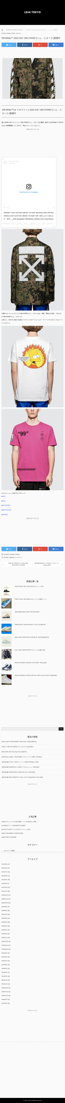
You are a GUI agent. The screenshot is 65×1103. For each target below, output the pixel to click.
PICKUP (13, 33)
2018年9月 (4, 999)
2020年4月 (4, 926)
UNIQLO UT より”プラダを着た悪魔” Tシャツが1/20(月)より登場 (19, 821)
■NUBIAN (5, 514)
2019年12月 (5, 941)
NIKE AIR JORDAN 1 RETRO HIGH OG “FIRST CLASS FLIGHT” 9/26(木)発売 (36, 675)
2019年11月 (5, 945)
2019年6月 (4, 964)
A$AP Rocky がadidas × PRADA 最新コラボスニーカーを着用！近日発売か (22, 757)
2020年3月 (4, 930)
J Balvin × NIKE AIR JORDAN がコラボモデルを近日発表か (18, 746)
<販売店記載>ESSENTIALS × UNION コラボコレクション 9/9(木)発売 (20, 767)
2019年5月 (4, 968)
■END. (4, 501)
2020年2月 (4, 933)
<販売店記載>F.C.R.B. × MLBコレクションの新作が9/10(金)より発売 (20, 762)
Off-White (8, 33)
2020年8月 (4, 910)
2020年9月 (4, 906)
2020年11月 (5, 899)
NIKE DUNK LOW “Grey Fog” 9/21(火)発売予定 (14, 752)
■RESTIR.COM (6, 510)
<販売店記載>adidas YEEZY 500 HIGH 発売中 (27, 612)
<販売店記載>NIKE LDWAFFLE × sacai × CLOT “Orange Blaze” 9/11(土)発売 (22, 777)
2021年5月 (4, 876)
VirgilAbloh (11, 557)
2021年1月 (4, 891)
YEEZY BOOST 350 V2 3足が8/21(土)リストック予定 (29, 586)
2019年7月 (4, 961)
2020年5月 (4, 922)
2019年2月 (4, 980)
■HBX (3, 496)
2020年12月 (5, 895)
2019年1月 (4, 984)
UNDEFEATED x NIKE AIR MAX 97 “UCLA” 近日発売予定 (30, 624)
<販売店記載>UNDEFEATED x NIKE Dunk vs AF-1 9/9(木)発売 (18, 772)
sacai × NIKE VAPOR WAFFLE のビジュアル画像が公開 (30, 650)
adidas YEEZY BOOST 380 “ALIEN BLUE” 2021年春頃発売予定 (32, 637)
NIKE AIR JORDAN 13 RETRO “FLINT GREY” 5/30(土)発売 (31, 662)
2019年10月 (5, 949)
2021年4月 (4, 879)
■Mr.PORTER (6, 505)
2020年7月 (4, 914)
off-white (6, 557)
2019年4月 (4, 972)
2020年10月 (5, 903)
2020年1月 (4, 937)
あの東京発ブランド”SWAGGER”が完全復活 (13, 825)
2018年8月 (4, 1003)
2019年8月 (4, 957)
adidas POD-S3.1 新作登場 (9, 837)
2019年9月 (4, 953)
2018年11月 (5, 991)
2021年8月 (4, 868)
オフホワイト (18, 557)
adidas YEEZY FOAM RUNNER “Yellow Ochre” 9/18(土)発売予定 (19, 741)
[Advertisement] (32, 51)
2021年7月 (4, 872)
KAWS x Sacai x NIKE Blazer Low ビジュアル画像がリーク (30, 599)
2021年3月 (4, 883)
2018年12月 (5, 988)
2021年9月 (4, 864)
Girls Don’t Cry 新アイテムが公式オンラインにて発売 (16, 829)
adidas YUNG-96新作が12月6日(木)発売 (12, 833)
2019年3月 (4, 976)
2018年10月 (5, 995)
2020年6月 (4, 918)
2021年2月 (4, 887)
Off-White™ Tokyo (9, 224)
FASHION (4, 33)
